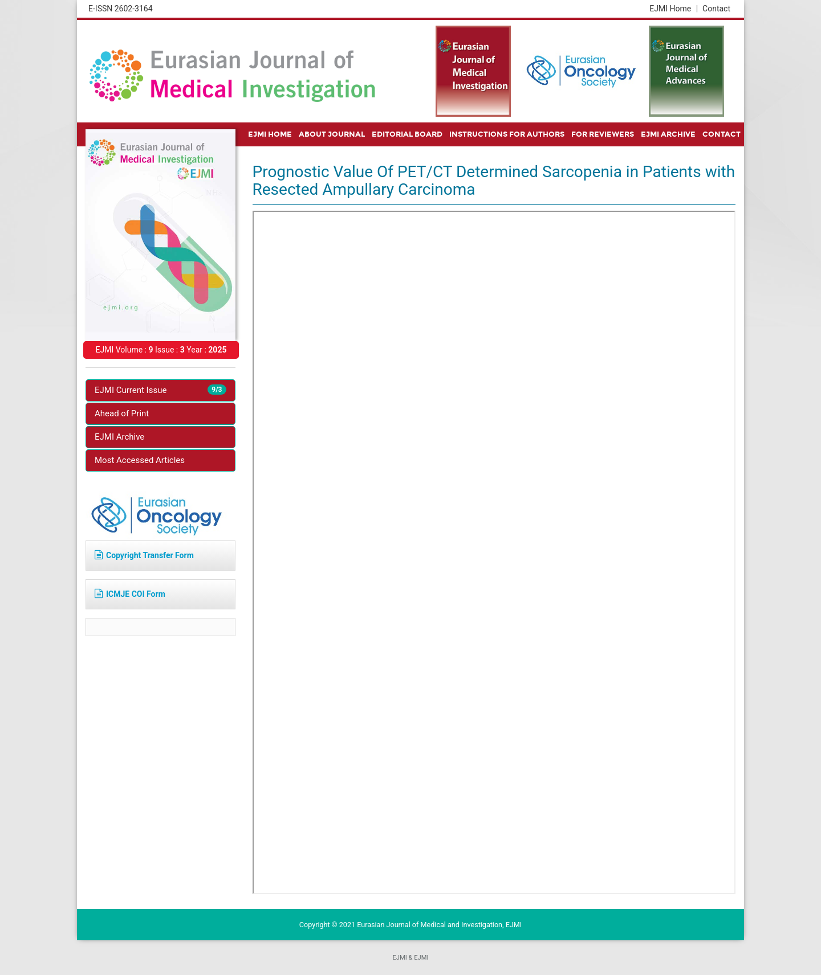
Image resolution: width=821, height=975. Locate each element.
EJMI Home (673, 8)
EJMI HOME (270, 134)
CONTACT (721, 134)
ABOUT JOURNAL (332, 134)
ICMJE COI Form (130, 594)
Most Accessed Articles (140, 460)
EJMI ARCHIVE (668, 134)
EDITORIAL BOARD (407, 134)
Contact (716, 8)
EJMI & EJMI (410, 957)
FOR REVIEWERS (602, 134)
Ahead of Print (122, 413)
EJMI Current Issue (160, 389)
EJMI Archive (119, 437)
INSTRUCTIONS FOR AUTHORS (506, 134)
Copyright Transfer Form (144, 555)
